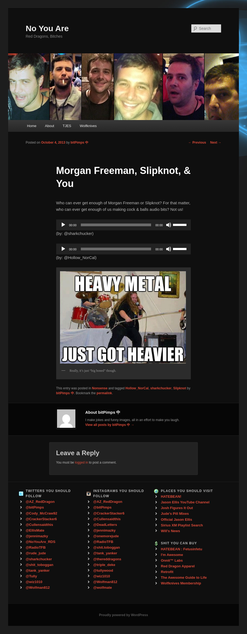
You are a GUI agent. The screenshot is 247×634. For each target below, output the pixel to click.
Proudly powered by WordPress (123, 615)
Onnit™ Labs (172, 560)
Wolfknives (88, 126)
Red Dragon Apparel (178, 566)
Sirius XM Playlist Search (182, 525)
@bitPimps (35, 507)
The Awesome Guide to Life (184, 577)
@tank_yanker (38, 570)
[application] (123, 224)
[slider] (116, 225)
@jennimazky (37, 536)
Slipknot (179, 388)
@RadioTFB (36, 547)
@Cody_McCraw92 (41, 513)
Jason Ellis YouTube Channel (185, 502)
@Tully (31, 576)
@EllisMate (35, 530)
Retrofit (167, 572)
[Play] (63, 225)
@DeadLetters (105, 525)
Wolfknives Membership (181, 583)
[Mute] (168, 225)
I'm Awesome (172, 555)
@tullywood (103, 570)
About (49, 126)
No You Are (47, 28)
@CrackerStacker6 (41, 519)
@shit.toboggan (106, 547)
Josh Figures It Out (177, 508)
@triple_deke (104, 565)
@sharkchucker (39, 559)
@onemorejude (106, 536)
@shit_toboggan (39, 565)
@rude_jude (36, 553)
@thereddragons (107, 559)
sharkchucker (160, 388)
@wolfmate (102, 588)
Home (31, 126)
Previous (197, 142)
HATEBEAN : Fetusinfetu (181, 549)
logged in (81, 462)
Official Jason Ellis (176, 519)
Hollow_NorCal (136, 388)
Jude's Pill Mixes (175, 514)
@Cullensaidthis (39, 525)
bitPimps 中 (79, 142)
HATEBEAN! (171, 496)
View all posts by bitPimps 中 (109, 425)
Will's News (170, 531)
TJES (67, 126)
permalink (104, 393)
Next (215, 142)
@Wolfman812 (38, 588)
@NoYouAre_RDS (40, 542)
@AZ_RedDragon (40, 502)
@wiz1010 (34, 582)
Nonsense (99, 388)
